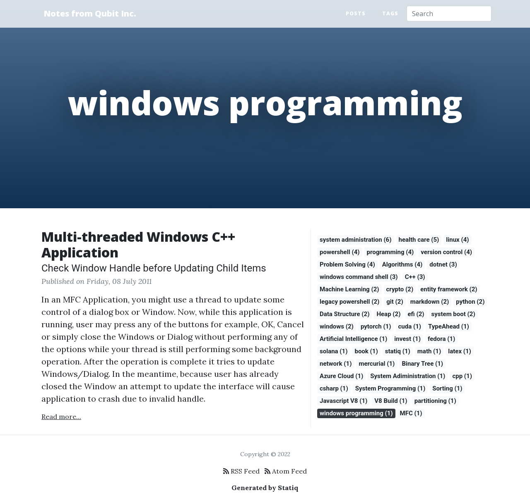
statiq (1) (397, 351)
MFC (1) (411, 413)
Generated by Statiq (265, 487)
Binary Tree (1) (422, 363)
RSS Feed (241, 471)
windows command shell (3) (359, 277)
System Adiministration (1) (407, 376)
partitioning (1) (435, 401)
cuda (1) (410, 326)
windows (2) (337, 326)
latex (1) (459, 351)
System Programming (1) (390, 388)
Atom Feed (286, 471)
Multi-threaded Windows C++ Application (138, 244)
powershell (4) (340, 252)
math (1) (429, 351)
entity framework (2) (448, 289)
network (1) (336, 363)
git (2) (394, 301)
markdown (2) (429, 301)
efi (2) (415, 314)
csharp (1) (334, 388)
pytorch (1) (376, 326)
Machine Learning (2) (349, 289)
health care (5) (419, 239)
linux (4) (457, 239)
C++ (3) (415, 277)
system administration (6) (356, 239)
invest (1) (407, 339)
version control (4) (446, 252)
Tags (390, 13)
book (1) (366, 351)
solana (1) (333, 351)
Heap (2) (388, 314)
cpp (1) (462, 376)
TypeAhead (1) (448, 326)
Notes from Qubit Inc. (89, 13)
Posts (356, 13)
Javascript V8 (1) (343, 401)
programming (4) (390, 252)
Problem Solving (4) (347, 264)
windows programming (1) (356, 413)
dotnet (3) (443, 264)
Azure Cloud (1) (341, 376)
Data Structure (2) (344, 314)
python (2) (470, 301)
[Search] (449, 13)
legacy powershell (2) (349, 301)
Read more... (61, 416)
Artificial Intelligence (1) (353, 339)
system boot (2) (453, 314)
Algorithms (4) (402, 264)
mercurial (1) (377, 363)
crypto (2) (400, 289)
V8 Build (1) (390, 401)
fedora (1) (441, 339)
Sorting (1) (447, 388)
